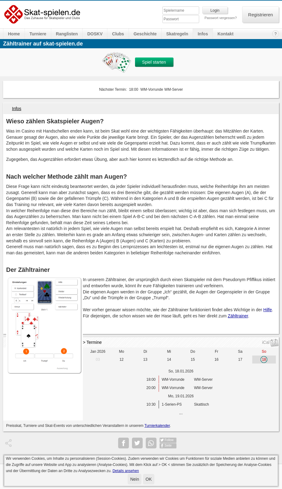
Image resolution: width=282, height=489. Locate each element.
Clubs (118, 33)
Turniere (37, 33)
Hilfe (267, 309)
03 (98, 359)
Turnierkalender (157, 425)
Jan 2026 (97, 351)
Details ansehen (126, 471)
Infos (203, 33)
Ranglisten (67, 33)
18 (264, 359)
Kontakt (226, 33)
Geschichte (144, 33)
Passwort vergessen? (220, 18)
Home (14, 33)
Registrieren (260, 14)
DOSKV (94, 33)
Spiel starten (154, 62)
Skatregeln (177, 33)
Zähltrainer (238, 315)
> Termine (92, 342)
